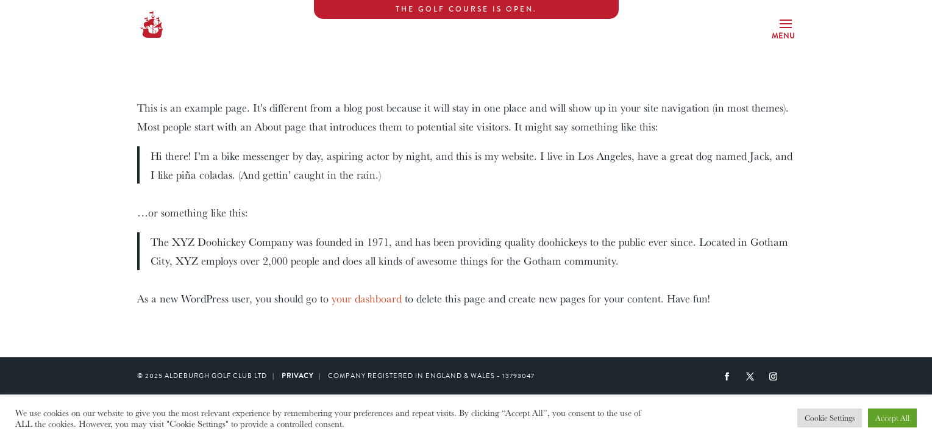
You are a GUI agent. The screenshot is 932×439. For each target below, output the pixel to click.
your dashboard (367, 298)
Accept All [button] (892, 417)
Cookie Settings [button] (830, 417)
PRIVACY (297, 375)
